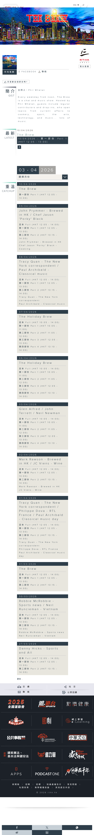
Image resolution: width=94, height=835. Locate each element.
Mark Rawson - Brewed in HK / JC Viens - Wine (41, 461)
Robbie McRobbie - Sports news (41, 632)
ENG (74, 5)
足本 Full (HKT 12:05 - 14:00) (39, 225)
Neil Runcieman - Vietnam (37, 636)
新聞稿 (16, 784)
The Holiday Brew (35, 316)
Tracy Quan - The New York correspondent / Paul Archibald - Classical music (40, 268)
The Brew (25, 135)
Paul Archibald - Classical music (42, 304)
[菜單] (90, 4)
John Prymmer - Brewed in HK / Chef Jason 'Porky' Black (41, 215)
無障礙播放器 (43, 788)
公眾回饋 (72, 692)
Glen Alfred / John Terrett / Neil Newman (39, 411)
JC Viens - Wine (30, 490)
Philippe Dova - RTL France (38, 549)
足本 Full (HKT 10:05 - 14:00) (39, 322)
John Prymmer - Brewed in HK (40, 242)
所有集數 (9, 72)
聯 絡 (26, 692)
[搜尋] (83, 4)
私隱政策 (24, 788)
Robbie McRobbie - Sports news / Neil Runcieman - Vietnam (38, 605)
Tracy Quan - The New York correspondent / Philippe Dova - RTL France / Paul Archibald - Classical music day (41, 511)
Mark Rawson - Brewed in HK (39, 486)
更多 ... (20, 679)
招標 (39, 784)
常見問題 (72, 784)
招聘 (28, 784)
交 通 (26, 687)
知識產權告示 (55, 784)
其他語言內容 (63, 788)
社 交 (72, 687)
